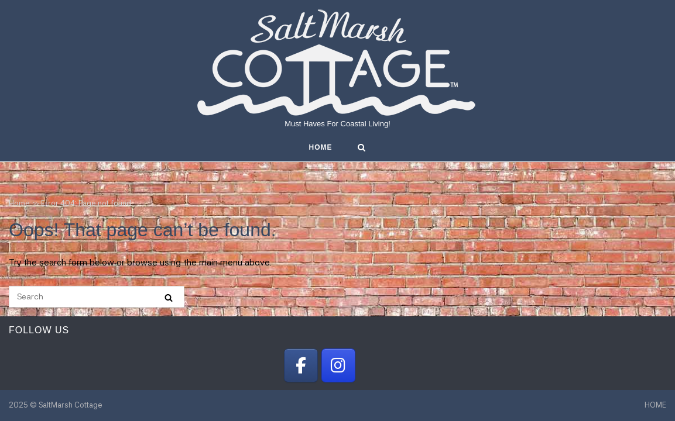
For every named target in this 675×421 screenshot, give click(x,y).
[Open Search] (361, 148)
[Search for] (96, 297)
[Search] (168, 297)
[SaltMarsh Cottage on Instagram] (338, 365)
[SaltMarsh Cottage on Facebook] (301, 365)
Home (19, 203)
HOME (321, 147)
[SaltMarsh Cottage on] (374, 365)
